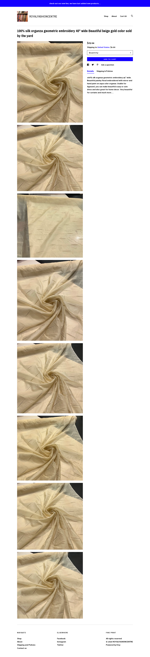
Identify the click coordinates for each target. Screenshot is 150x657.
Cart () (123, 16)
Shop (106, 16)
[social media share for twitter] (93, 64)
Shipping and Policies (26, 644)
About (114, 16)
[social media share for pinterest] (98, 64)
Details (90, 71)
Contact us (22, 648)
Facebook (61, 638)
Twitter (60, 644)
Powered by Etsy (113, 644)
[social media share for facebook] (88, 64)
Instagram (61, 641)
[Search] (132, 16)
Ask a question (107, 64)
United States (103, 47)
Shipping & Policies (105, 71)
